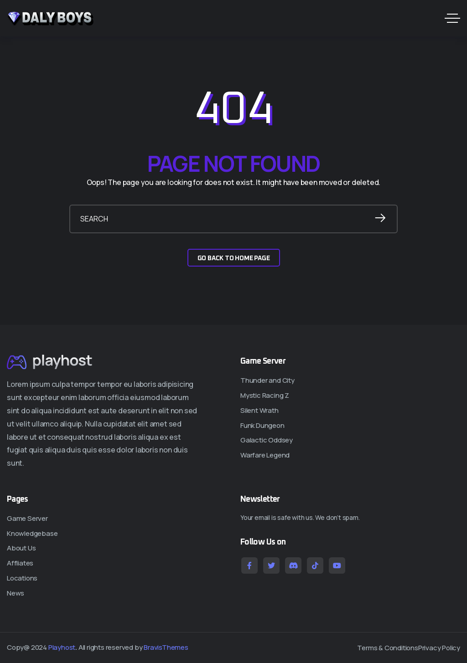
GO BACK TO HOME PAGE (233, 258)
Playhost (61, 647)
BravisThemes (166, 647)
